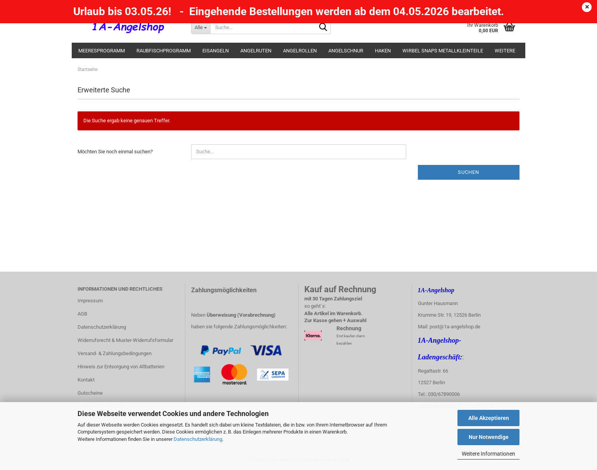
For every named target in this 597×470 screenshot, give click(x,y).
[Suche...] (200, 27)
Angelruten (255, 51)
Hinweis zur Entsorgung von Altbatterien (121, 366)
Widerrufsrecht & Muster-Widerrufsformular (125, 340)
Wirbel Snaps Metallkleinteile (442, 51)
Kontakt (86, 380)
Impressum (90, 301)
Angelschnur (345, 51)
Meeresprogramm (101, 51)
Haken (383, 51)
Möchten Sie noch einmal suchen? (115, 151)
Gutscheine (90, 393)
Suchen (468, 172)
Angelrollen (300, 51)
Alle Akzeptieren (488, 418)
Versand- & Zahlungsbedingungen (115, 353)
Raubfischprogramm (163, 51)
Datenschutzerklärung (198, 439)
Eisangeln (215, 51)
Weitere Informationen (488, 454)
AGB (82, 314)
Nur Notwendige (489, 437)
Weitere (505, 51)
